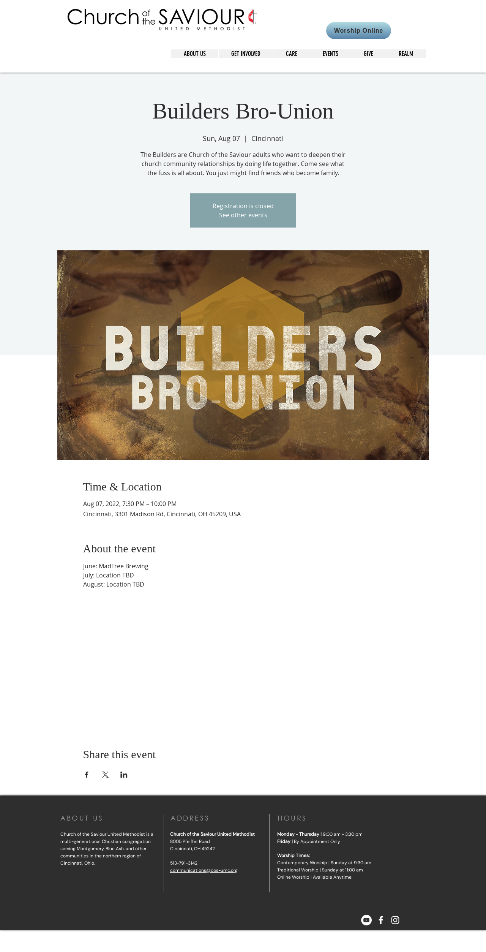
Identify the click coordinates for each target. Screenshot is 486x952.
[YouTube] (366, 920)
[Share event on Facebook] (86, 775)
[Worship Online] (358, 30)
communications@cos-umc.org (204, 870)
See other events (243, 215)
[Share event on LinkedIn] (124, 775)
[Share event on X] (105, 775)
